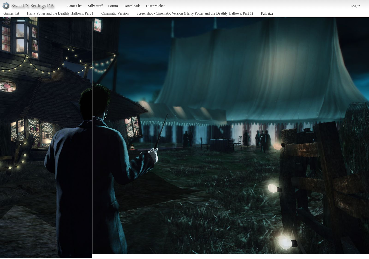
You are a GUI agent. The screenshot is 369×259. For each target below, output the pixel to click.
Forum (113, 6)
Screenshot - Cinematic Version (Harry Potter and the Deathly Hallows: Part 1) (195, 13)
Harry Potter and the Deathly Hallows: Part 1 (60, 13)
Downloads (131, 6)
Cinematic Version (115, 13)
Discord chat (155, 6)
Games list (75, 6)
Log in (355, 6)
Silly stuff (95, 6)
